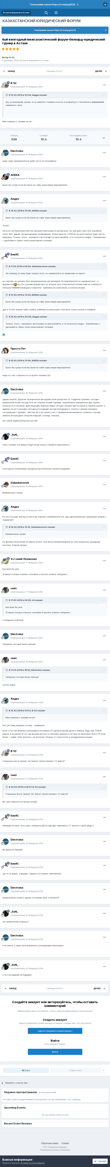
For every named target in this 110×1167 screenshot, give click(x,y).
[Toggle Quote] (7, 95)
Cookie (65, 1143)
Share (26, 1070)
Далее (98, 71)
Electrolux (17, 150)
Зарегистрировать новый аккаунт (55, 1031)
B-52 (11, 57)
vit (33, 600)
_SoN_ (14, 434)
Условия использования (32, 1163)
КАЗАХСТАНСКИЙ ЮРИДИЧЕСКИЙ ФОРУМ (41, 21)
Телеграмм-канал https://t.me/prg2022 (52, 4)
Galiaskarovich (40, 266)
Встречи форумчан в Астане (34, 60)
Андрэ (35, 95)
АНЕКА (15, 174)
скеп (14, 588)
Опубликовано (27, 86)
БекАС (15, 254)
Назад (11, 71)
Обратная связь (50, 1143)
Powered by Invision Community (55, 1150)
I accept (100, 1161)
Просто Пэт (18, 348)
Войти (55, 1052)
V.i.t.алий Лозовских (24, 559)
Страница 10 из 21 (55, 71)
